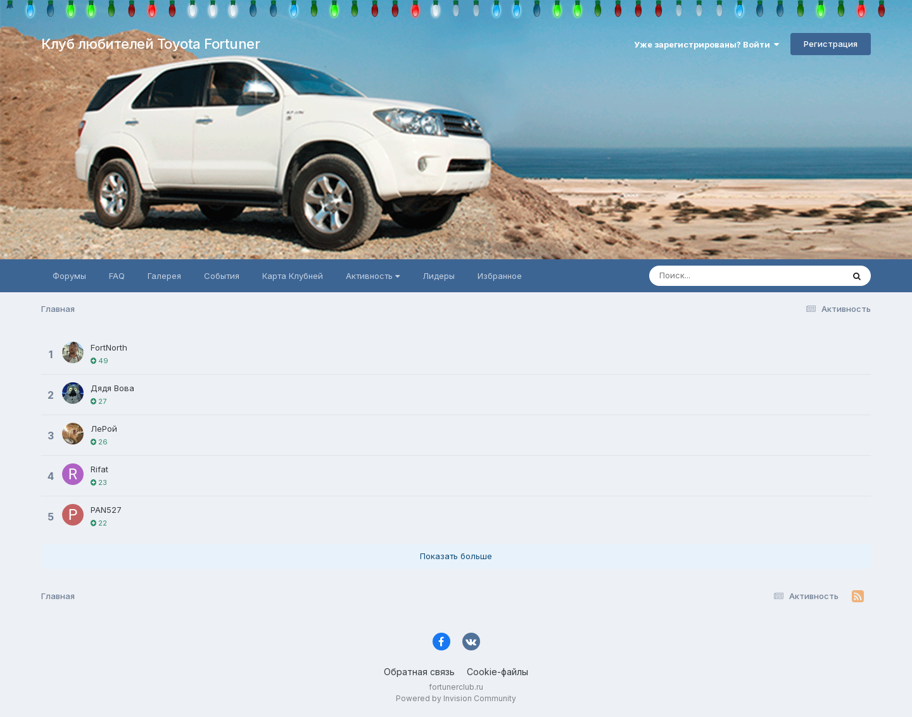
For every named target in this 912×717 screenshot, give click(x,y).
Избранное (500, 276)
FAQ (117, 276)
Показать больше (456, 556)
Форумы (69, 276)
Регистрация (831, 44)
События (221, 276)
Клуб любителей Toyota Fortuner (150, 44)
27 (98, 401)
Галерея (164, 276)
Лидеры (438, 276)
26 (99, 441)
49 (99, 360)
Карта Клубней (292, 276)
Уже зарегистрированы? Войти (706, 44)
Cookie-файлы (497, 671)
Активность (373, 276)
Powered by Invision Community (456, 698)
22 (99, 523)
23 (99, 482)
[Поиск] (722, 276)
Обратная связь (419, 671)
